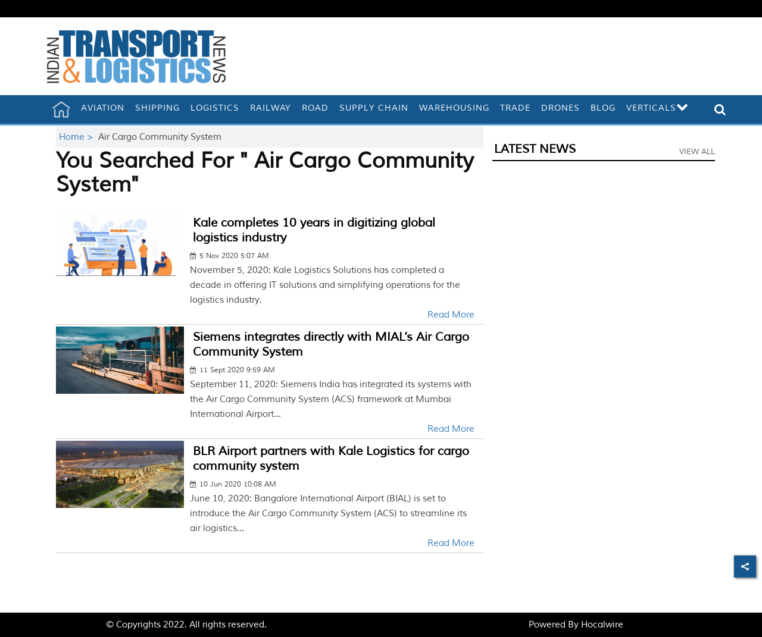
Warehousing (454, 108)
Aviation (102, 108)
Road (315, 108)
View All (697, 151)
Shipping (157, 108)
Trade (515, 108)
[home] (61, 109)
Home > (77, 137)
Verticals (657, 108)
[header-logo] (136, 56)
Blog (603, 108)
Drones (560, 108)
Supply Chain (373, 108)
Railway (270, 108)
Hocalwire (602, 624)
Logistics (214, 108)
